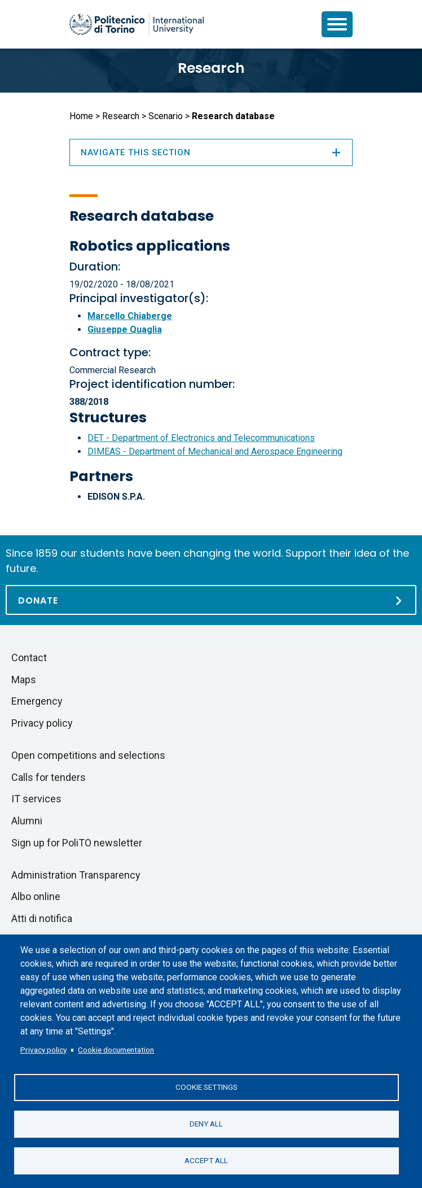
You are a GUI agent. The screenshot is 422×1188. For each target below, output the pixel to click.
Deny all (206, 1123)
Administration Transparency (75, 875)
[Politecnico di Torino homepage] (136, 24)
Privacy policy (43, 1049)
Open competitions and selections (88, 755)
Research (211, 68)
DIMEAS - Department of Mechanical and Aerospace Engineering (214, 451)
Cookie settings (206, 1086)
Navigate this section (211, 152)
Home (81, 116)
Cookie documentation (116, 1049)
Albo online (35, 896)
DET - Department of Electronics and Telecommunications (201, 438)
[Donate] (211, 600)
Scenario (165, 116)
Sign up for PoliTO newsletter (76, 843)
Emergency (37, 701)
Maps (23, 679)
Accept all (206, 1160)
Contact (29, 657)
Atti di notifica (41, 918)
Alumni (26, 821)
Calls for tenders (48, 777)
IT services (36, 799)
